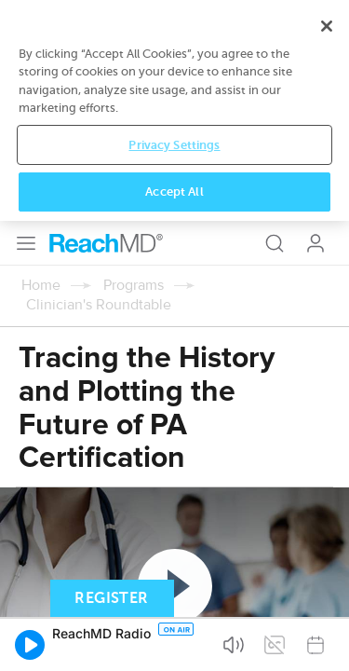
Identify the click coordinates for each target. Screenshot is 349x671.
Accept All (174, 643)
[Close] (326, 477)
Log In (315, 22)
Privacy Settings (174, 596)
